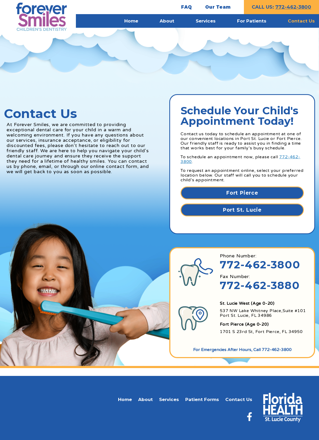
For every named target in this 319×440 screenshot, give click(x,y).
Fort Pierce (242, 193)
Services (169, 399)
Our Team (218, 7)
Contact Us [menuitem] (301, 21)
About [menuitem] (167, 21)
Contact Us (238, 399)
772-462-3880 (260, 285)
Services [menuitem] (206, 21)
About (145, 399)
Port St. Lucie (242, 210)
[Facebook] (249, 416)
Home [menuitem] (131, 21)
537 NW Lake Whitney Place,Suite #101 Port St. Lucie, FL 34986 (263, 313)
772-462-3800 (293, 7)
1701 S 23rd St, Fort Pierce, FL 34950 (261, 331)
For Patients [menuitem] (251, 21)
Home (125, 399)
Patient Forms (202, 399)
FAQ (186, 7)
